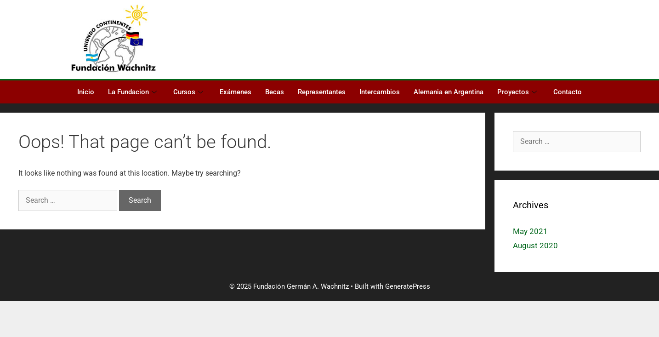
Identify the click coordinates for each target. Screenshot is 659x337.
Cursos (188, 92)
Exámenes (235, 92)
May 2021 (530, 231)
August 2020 (535, 245)
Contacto (567, 92)
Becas (274, 92)
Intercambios (379, 92)
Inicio (85, 92)
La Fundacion (132, 92)
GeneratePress (407, 286)
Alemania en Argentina (448, 92)
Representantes (322, 92)
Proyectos (517, 92)
